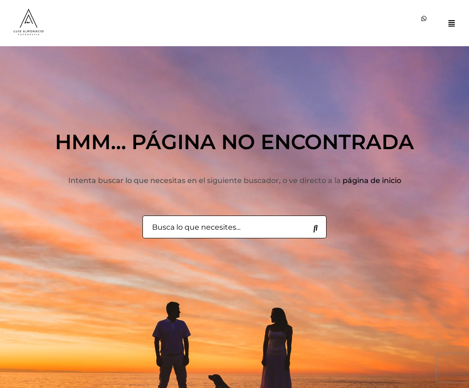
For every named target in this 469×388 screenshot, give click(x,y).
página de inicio (372, 180)
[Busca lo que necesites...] (316, 227)
